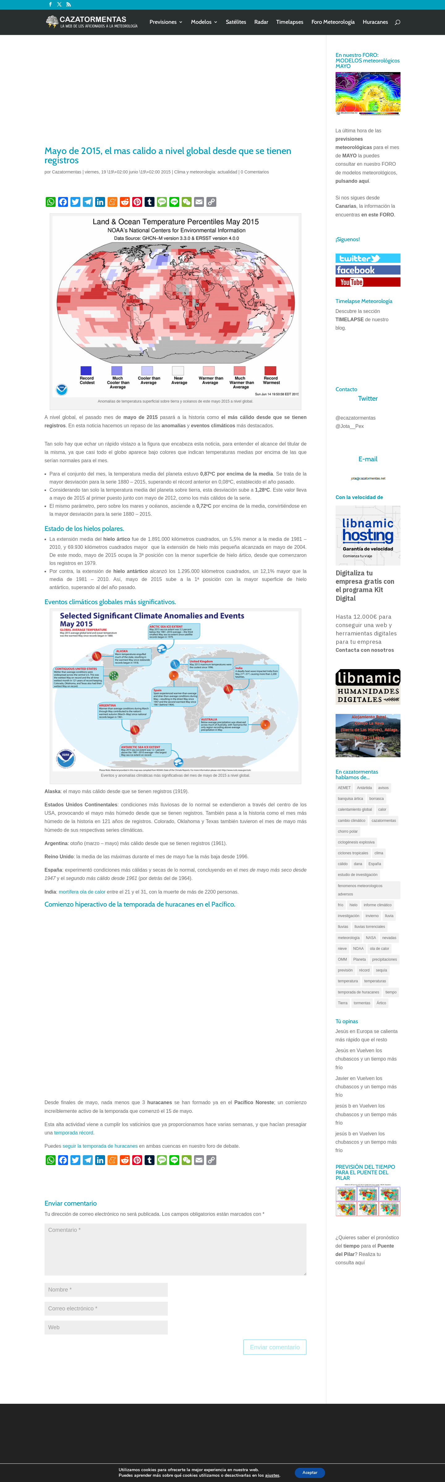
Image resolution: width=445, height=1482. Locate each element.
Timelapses (289, 23)
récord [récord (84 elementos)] (364, 970)
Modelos (201, 23)
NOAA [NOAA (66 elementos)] (358, 948)
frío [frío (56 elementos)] (340, 905)
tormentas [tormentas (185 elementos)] (362, 1003)
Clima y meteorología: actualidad (205, 171)
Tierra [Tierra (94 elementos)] (343, 1003)
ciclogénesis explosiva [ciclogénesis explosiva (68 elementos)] (356, 842)
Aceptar (310, 1472)
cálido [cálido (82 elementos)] (343, 864)
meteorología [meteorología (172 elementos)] (349, 938)
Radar (261, 23)
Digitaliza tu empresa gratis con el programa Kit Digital (365, 586)
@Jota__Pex (350, 426)
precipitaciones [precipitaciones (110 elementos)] (384, 959)
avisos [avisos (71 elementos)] (383, 788)
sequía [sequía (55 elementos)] (381, 970)
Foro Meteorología (333, 23)
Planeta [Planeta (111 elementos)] (359, 959)
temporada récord (73, 1132)
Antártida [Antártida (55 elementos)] (364, 788)
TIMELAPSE (350, 319)
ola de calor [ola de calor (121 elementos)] (379, 948)
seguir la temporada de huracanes (100, 1146)
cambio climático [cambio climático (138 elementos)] (352, 820)
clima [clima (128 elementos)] (379, 853)
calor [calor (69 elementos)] (382, 809)
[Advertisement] (175, 98)
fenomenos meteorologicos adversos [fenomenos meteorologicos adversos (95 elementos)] (360, 890)
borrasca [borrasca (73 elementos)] (376, 799)
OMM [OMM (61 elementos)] (342, 959)
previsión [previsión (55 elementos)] (345, 970)
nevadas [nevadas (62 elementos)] (389, 938)
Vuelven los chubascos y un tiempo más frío (366, 1059)
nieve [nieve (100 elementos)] (342, 948)
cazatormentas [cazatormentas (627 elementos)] (384, 820)
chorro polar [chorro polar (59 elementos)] (348, 831)
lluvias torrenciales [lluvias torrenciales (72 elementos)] (369, 927)
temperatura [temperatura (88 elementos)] (348, 981)
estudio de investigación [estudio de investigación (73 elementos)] (358, 875)
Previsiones (163, 23)
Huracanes (375, 23)
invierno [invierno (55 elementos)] (372, 916)
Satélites (236, 23)
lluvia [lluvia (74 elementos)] (389, 916)
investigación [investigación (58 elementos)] (348, 916)
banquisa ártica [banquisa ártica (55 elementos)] (350, 799)
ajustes (270, 1475)
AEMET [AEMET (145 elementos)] (344, 788)
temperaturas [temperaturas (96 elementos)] (375, 981)
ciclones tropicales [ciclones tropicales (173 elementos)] (353, 853)
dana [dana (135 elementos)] (358, 864)
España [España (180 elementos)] (374, 864)
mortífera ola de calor (82, 892)
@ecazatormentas (356, 418)
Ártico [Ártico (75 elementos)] (381, 1003)
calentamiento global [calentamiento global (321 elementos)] (355, 809)
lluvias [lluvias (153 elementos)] (343, 927)
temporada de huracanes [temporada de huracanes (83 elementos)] (358, 992)
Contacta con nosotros (365, 650)
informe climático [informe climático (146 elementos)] (378, 905)
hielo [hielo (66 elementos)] (353, 905)
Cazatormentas (66, 171)
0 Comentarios (255, 171)
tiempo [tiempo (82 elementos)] (390, 992)
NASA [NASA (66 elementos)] (371, 938)
